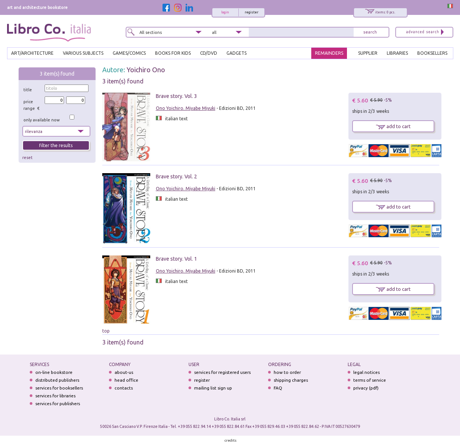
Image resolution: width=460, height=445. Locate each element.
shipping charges (291, 380)
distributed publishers (57, 380)
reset (27, 157)
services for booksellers (59, 387)
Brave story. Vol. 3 (176, 96)
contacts (124, 387)
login (225, 12)
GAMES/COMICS (129, 53)
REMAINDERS (329, 53)
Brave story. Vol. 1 (176, 259)
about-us (124, 372)
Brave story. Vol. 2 (176, 176)
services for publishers (57, 403)
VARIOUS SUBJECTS (83, 53)
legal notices (366, 372)
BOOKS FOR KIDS (173, 53)
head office (126, 380)
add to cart (393, 126)
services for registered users (222, 372)
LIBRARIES (397, 53)
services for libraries (55, 395)
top (106, 330)
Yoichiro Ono (145, 69)
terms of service (369, 380)
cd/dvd (208, 53)
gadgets (236, 53)
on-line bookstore (54, 372)
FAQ (278, 387)
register (251, 12)
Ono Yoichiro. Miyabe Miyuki (185, 108)
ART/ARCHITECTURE (32, 53)
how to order (287, 372)
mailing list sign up (213, 387)
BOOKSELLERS (432, 53)
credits (231, 440)
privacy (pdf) (366, 387)
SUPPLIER (367, 53)
